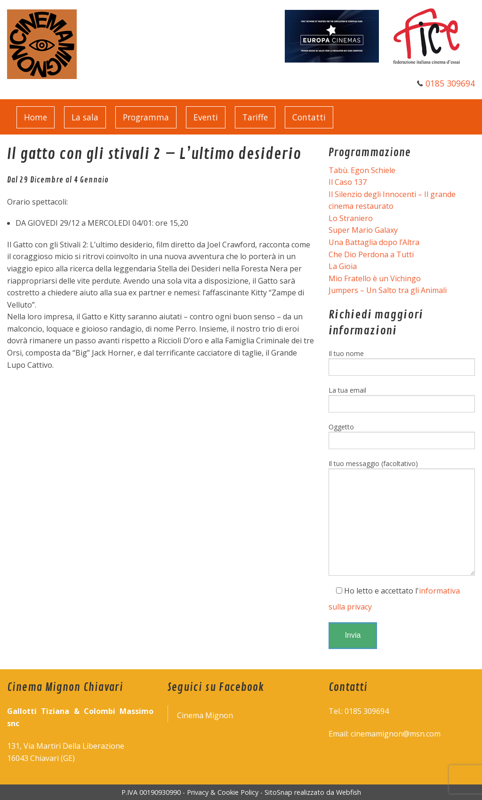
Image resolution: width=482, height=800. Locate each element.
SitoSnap (278, 792)
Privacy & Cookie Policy (222, 792)
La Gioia (343, 266)
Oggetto (402, 435)
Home (35, 117)
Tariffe (255, 117)
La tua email (402, 399)
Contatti (309, 117)
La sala (85, 117)
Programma (146, 117)
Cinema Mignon (205, 715)
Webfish (348, 792)
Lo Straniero (351, 218)
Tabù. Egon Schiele (362, 170)
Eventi (205, 117)
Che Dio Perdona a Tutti (371, 254)
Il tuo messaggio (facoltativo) (402, 517)
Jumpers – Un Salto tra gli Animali (388, 290)
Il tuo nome (402, 362)
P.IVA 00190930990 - (154, 792)
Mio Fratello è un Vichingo (375, 278)
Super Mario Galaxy (363, 230)
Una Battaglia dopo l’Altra (374, 242)
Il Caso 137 (348, 182)
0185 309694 (450, 83)
